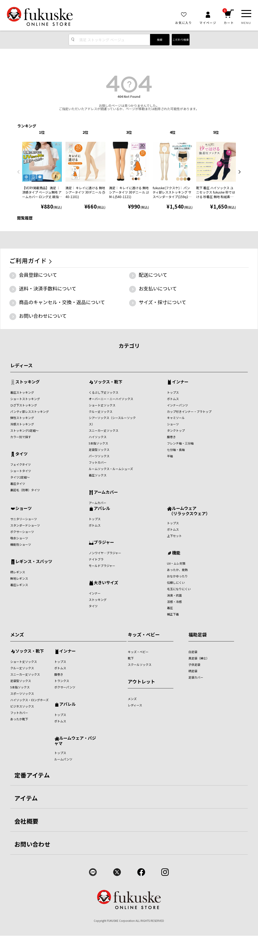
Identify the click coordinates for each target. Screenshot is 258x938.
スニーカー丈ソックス (103, 430)
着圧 (170, 608)
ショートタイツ (20, 471)
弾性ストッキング (22, 418)
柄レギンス (17, 572)
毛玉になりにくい (179, 589)
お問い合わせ (32, 844)
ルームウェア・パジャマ (75, 740)
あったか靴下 (19, 719)
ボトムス (173, 399)
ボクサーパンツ (64, 687)
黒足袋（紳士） (198, 658)
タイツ (21, 454)
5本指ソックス (98, 443)
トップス (173, 392)
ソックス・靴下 (108, 382)
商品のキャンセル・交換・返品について (62, 302)
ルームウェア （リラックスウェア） (188, 510)
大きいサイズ (106, 582)
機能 (176, 553)
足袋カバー (195, 677)
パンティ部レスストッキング (29, 411)
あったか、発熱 (177, 570)
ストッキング (27, 382)
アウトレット (141, 681)
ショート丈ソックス (102, 405)
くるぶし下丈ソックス (103, 392)
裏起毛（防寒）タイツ (25, 490)
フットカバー (98, 462)
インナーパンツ (177, 405)
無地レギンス (19, 578)
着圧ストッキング (22, 392)
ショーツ (173, 424)
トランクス (61, 681)
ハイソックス (98, 437)
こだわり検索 (180, 39)
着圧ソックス (98, 475)
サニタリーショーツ (23, 519)
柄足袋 (192, 671)
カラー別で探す (20, 437)
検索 (159, 39)
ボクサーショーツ (22, 532)
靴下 (131, 658)
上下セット (174, 536)
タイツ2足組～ (20, 477)
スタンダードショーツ (25, 525)
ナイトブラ (96, 559)
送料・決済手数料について (47, 288)
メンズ (17, 634)
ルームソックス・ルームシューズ (111, 469)
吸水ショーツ (19, 538)
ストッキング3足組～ (24, 430)
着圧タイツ (17, 483)
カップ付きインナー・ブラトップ (189, 411)
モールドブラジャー (102, 565)
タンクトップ (176, 430)
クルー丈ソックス (100, 411)
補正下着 (173, 614)
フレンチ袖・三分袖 (180, 443)
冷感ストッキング (22, 424)
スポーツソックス (22, 693)
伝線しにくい (176, 582)
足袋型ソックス (99, 449)
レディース (21, 365)
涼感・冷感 (174, 601)
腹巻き (171, 437)
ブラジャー (104, 542)
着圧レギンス (19, 585)
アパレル (102, 508)
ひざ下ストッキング (23, 405)
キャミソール (176, 418)
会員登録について (38, 274)
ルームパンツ (63, 759)
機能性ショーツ (20, 544)
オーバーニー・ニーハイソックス (111, 399)
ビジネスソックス (22, 706)
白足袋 (192, 652)
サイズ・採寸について (162, 302)
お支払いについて (158, 288)
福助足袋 (197, 634)
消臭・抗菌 (174, 595)
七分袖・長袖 (176, 449)
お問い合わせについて (43, 315)
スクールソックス (139, 664)
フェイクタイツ (20, 464)
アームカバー (106, 492)
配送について (153, 274)
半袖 (170, 456)
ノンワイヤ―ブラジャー (105, 553)
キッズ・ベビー (144, 634)
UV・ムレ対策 (176, 563)
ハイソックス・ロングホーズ (29, 700)
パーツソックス (99, 456)
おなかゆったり (177, 576)
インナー (180, 382)
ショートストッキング (25, 399)
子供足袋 (194, 664)
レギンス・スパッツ (33, 561)
